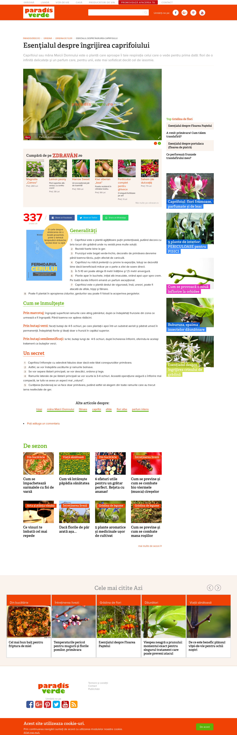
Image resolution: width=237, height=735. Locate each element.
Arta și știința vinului (41, 505)
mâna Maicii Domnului (60, 409)
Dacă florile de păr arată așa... (74, 529)
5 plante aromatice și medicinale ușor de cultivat (110, 531)
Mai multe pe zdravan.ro (147, 203)
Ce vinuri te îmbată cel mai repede (35, 531)
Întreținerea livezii (147, 457)
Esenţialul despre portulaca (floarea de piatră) (186, 145)
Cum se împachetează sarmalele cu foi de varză (38, 485)
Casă (79, 2)
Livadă (45, 2)
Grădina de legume (111, 505)
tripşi (39, 409)
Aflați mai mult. (32, 732)
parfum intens (140, 409)
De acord (205, 726)
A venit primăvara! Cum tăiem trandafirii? (186, 134)
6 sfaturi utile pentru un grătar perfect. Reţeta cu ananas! (109, 485)
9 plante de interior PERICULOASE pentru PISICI (187, 246)
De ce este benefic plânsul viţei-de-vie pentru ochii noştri (207, 646)
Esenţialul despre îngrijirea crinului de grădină (185, 369)
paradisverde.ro (31, 38)
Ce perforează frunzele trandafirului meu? (181, 156)
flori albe (122, 409)
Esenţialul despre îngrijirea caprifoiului (96, 38)
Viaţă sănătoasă (73, 457)
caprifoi (96, 409)
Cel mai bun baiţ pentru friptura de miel (26, 644)
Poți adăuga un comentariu (43, 423)
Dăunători (151, 602)
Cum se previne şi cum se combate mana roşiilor (145, 531)
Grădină (29, 2)
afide (109, 409)
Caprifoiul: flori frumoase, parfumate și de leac (190, 204)
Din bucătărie (36, 457)
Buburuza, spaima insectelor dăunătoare (186, 327)
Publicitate (94, 689)
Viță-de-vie (62, 2)
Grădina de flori (63, 38)
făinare (83, 409)
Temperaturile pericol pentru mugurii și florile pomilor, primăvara (71, 646)
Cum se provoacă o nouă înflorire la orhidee (188, 289)
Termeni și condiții (98, 683)
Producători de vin (102, 2)
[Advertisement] (118, 28)
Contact (167, 2)
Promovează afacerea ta (138, 2)
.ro (67, 155)
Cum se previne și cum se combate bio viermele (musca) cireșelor (145, 485)
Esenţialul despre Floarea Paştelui (190, 126)
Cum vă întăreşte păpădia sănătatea (74, 481)
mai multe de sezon (150, 546)
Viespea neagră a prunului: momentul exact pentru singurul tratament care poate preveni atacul (163, 647)
